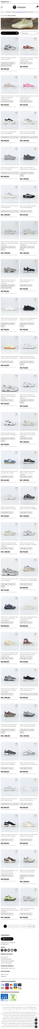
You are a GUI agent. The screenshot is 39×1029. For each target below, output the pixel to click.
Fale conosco (4, 957)
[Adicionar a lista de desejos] (16, 39)
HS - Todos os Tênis (10, 15)
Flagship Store (6, 1)
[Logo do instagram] (5, 950)
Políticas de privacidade (7, 961)
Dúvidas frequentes (6, 959)
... (20, 926)
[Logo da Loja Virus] (19, 7)
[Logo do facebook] (2, 950)
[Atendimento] (36, 1026)
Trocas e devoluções (6, 963)
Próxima (31, 926)
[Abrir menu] (1, 7)
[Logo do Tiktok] (15, 950)
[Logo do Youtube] (8, 950)
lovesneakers (19, 12)
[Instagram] (36, 1023)
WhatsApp (7, 939)
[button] (2, 12)
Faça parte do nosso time (8, 968)
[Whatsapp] (36, 1020)
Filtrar (10, 33)
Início (2, 15)
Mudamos (3, 976)
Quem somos (4, 974)
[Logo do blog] (12, 950)
